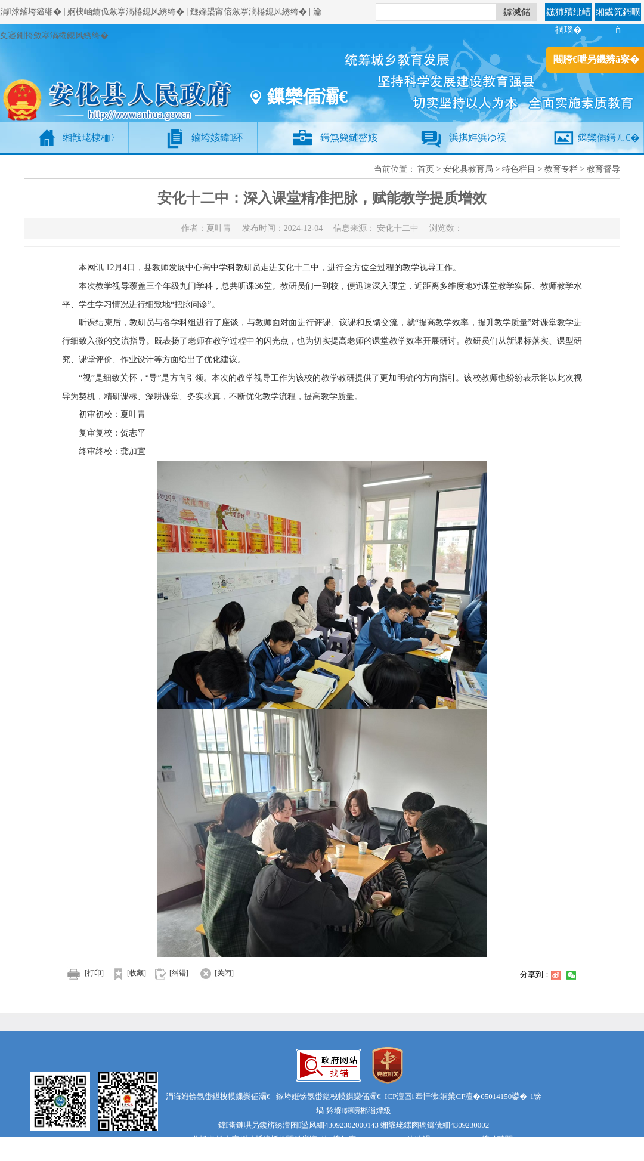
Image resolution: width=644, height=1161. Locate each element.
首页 (425, 169)
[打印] (83, 973)
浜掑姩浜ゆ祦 (477, 137)
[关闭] (212, 973)
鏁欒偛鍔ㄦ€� (609, 137)
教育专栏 (561, 169)
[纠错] (178, 973)
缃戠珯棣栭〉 (91, 137)
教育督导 (603, 169)
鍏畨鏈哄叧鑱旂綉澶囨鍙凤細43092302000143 (298, 1124)
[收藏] (126, 973)
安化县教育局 (468, 169)
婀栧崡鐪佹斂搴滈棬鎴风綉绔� (125, 11)
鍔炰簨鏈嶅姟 (348, 137)
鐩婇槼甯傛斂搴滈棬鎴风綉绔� (248, 11)
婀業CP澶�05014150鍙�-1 (487, 1096)
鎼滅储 (516, 12)
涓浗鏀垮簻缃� (30, 11)
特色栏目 (518, 169)
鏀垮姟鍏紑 (217, 137)
